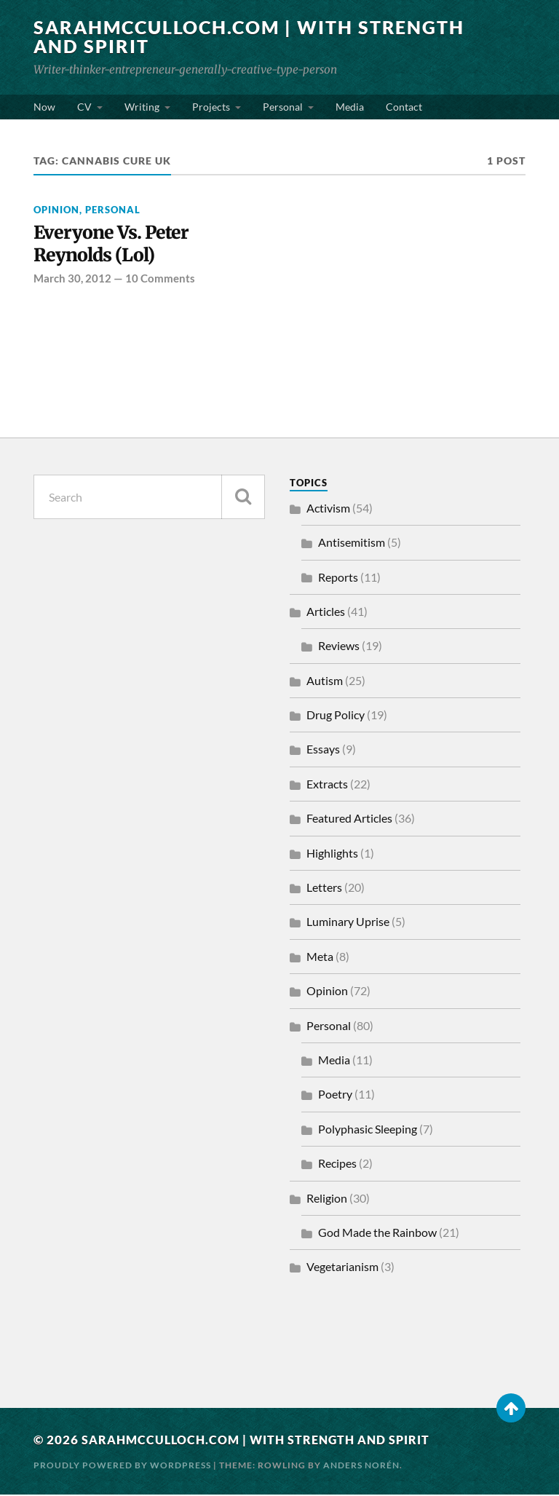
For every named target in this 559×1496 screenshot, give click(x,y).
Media (350, 106)
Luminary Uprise (347, 923)
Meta (319, 958)
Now (44, 106)
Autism (324, 682)
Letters (324, 889)
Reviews (339, 647)
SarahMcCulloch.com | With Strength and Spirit (200, 36)
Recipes (337, 1165)
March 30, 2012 (72, 279)
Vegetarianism (342, 1268)
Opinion (56, 209)
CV (84, 106)
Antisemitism (351, 544)
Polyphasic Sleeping (367, 1130)
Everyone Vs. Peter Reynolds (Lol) (112, 245)
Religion (326, 1199)
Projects (211, 106)
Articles (325, 613)
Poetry (335, 1096)
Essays (323, 751)
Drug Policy (335, 717)
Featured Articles (349, 820)
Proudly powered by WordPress (122, 1466)
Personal (283, 106)
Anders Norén (361, 1466)
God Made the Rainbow (377, 1233)
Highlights (332, 854)
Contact (404, 106)
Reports (338, 578)
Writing (141, 106)
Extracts (327, 785)
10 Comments (160, 279)
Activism (328, 509)
